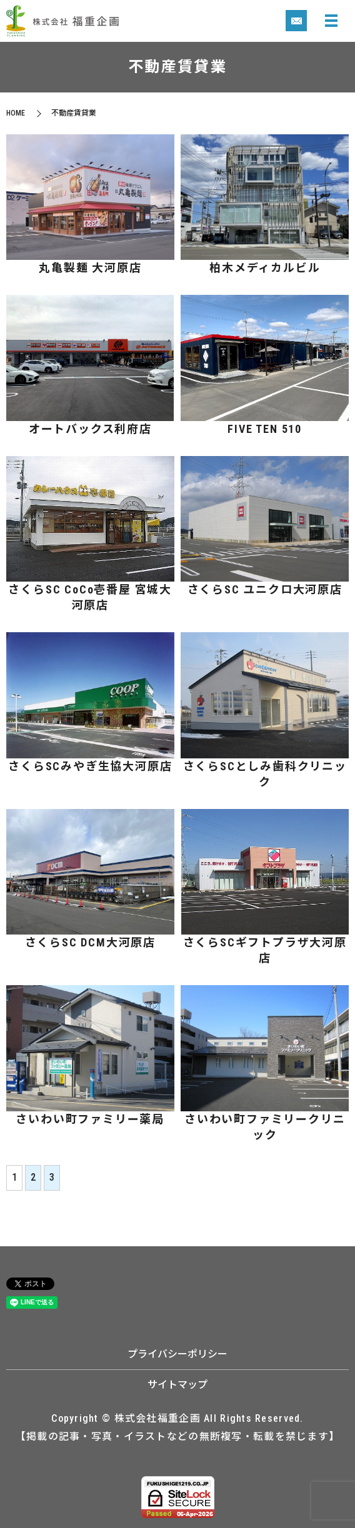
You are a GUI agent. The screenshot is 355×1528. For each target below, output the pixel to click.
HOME (15, 113)
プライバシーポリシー (178, 1354)
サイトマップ (178, 1385)
